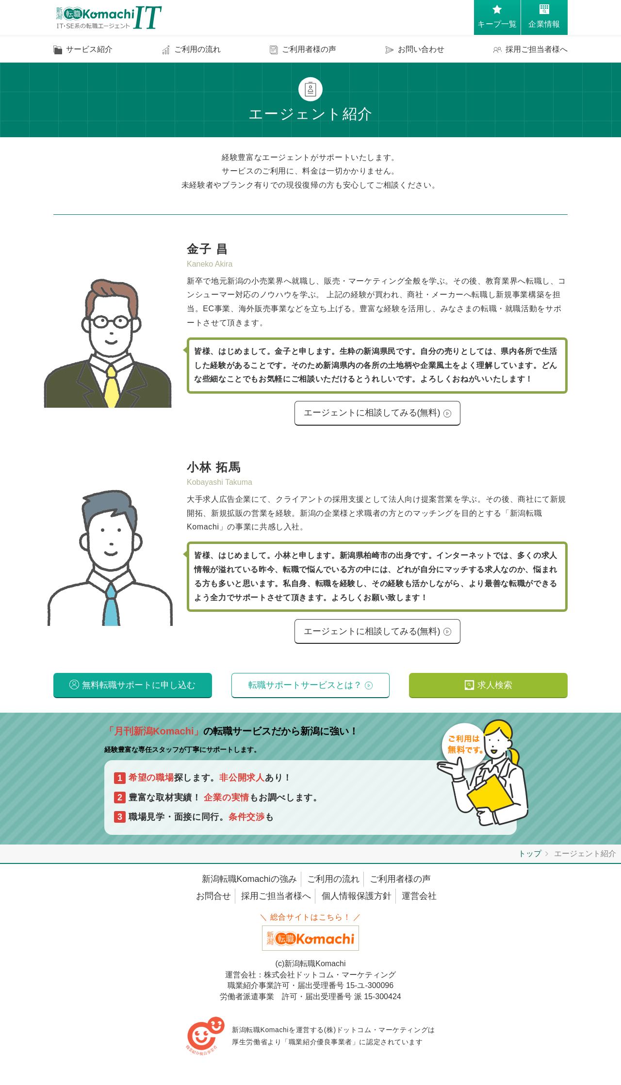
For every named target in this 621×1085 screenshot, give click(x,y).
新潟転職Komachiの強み (249, 884)
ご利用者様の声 (400, 884)
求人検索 (494, 689)
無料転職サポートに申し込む (139, 689)
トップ (529, 859)
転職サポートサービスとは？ (305, 689)
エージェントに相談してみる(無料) (372, 413)
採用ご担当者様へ (276, 901)
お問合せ (213, 901)
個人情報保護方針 (357, 901)
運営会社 (419, 901)
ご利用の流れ (333, 884)
